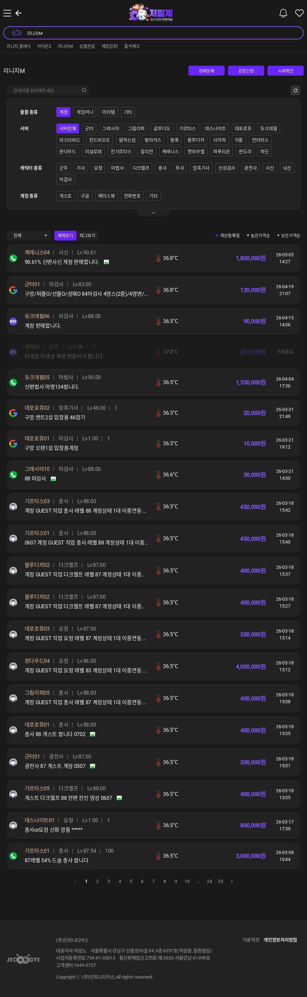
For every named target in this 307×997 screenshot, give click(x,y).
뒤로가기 (18, 13)
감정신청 (246, 70)
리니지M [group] (65, 46)
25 (220, 881)
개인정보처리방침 (280, 939)
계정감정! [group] (109, 46)
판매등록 (206, 70)
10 (186, 881)
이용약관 (251, 939)
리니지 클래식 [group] (19, 46)
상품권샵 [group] (87, 46)
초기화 (295, 90)
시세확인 (285, 70)
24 (209, 881)
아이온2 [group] (44, 46)
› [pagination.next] (232, 881)
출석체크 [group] (132, 46)
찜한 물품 (299, 13)
